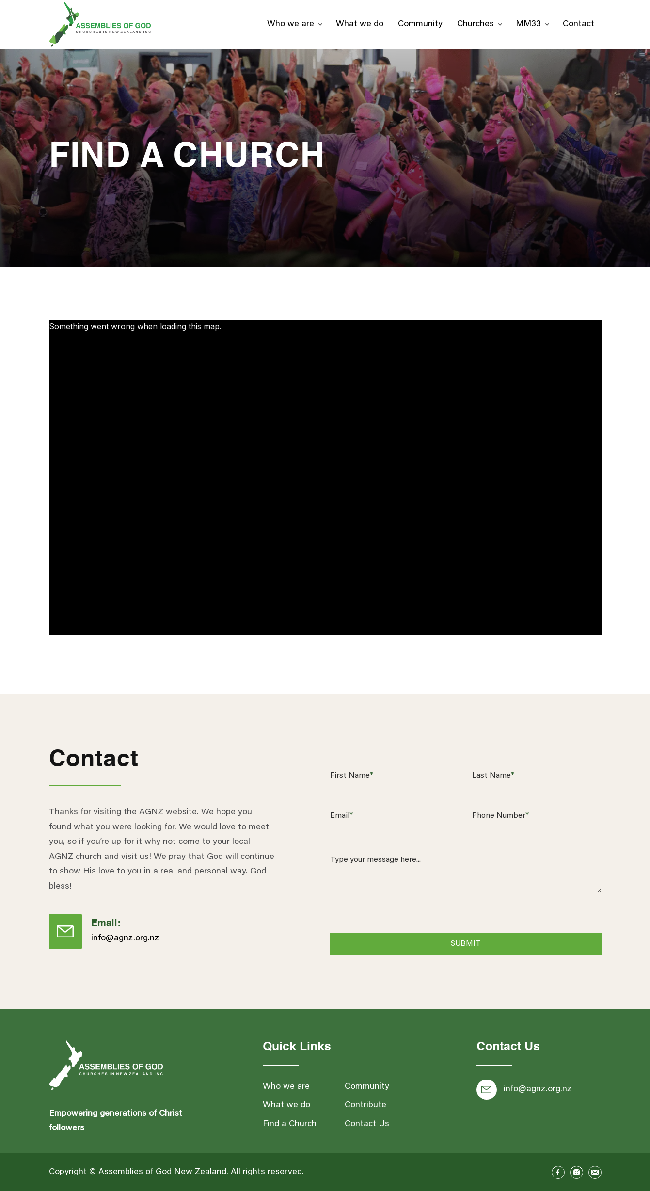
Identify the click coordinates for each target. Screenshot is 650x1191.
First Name (351, 775)
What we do (359, 24)
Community (420, 24)
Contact (578, 24)
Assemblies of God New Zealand (162, 1172)
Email (341, 816)
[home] (100, 24)
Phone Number (500, 816)
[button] (294, 24)
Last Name (493, 775)
